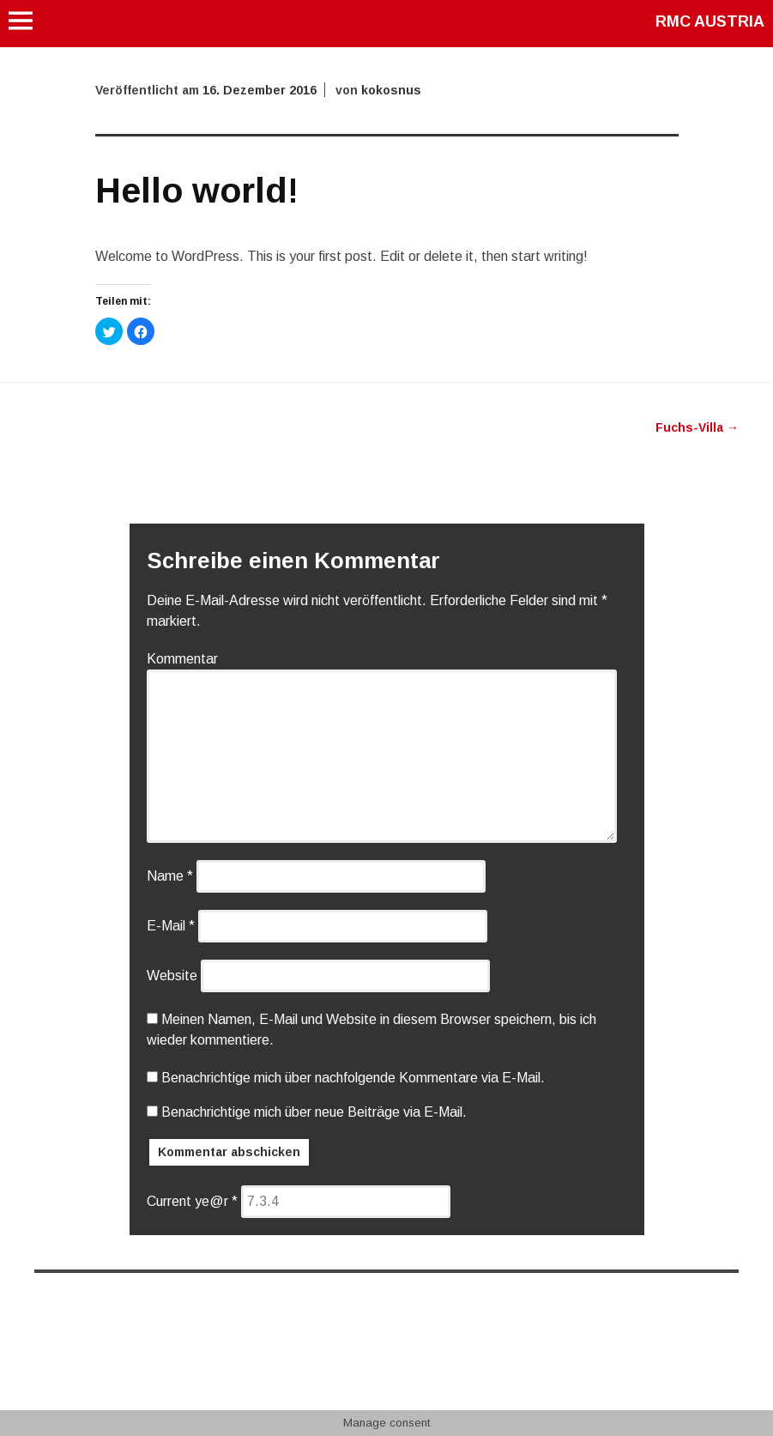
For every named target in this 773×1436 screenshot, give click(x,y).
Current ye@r (192, 1201)
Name (170, 876)
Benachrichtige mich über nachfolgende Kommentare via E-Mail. (353, 1077)
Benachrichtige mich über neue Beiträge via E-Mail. (314, 1112)
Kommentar (182, 658)
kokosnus (391, 90)
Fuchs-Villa (697, 427)
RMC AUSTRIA (709, 21)
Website (172, 975)
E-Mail (171, 925)
